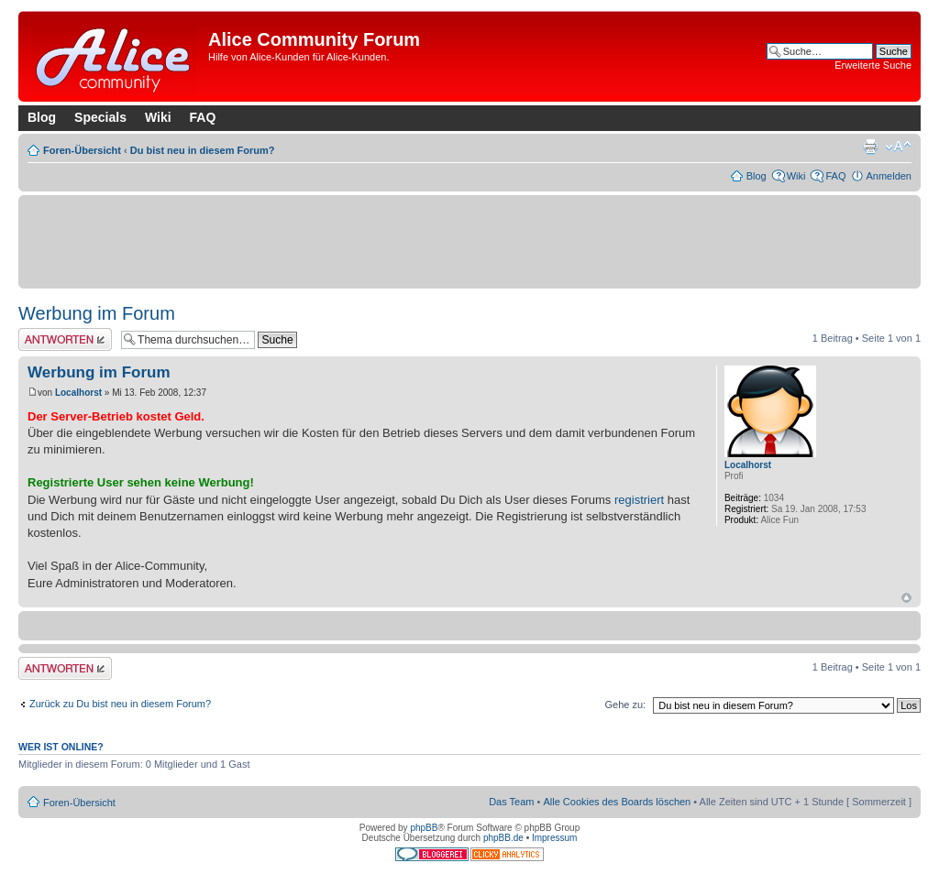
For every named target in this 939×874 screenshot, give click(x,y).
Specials (100, 117)
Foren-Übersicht (82, 150)
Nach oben (906, 598)
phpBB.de (503, 838)
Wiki (158, 117)
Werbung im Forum (96, 313)
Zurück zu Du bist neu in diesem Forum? (120, 703)
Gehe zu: (625, 704)
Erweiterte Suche (872, 65)
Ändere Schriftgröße (898, 146)
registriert (639, 500)
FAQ (203, 117)
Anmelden (888, 175)
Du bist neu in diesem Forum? (202, 150)
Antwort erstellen (65, 339)
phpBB (423, 828)
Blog (42, 117)
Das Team (511, 801)
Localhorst (78, 393)
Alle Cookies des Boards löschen (616, 801)
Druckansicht (870, 146)
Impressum (554, 838)
